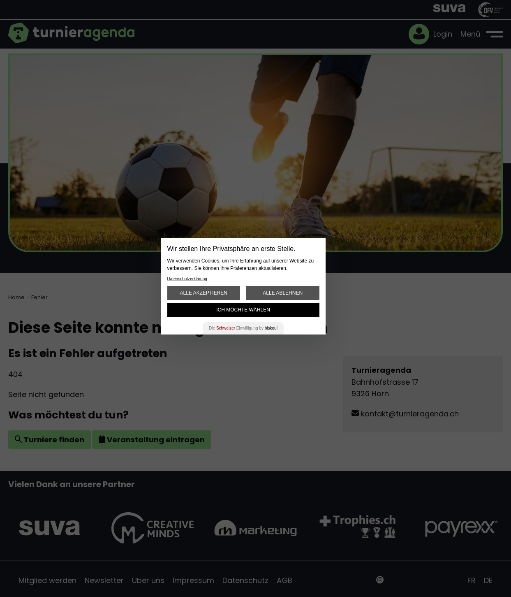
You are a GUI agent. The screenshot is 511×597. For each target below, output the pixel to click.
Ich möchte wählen (243, 310)
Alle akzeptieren (203, 293)
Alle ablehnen (283, 293)
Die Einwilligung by (243, 328)
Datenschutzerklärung (187, 278)
